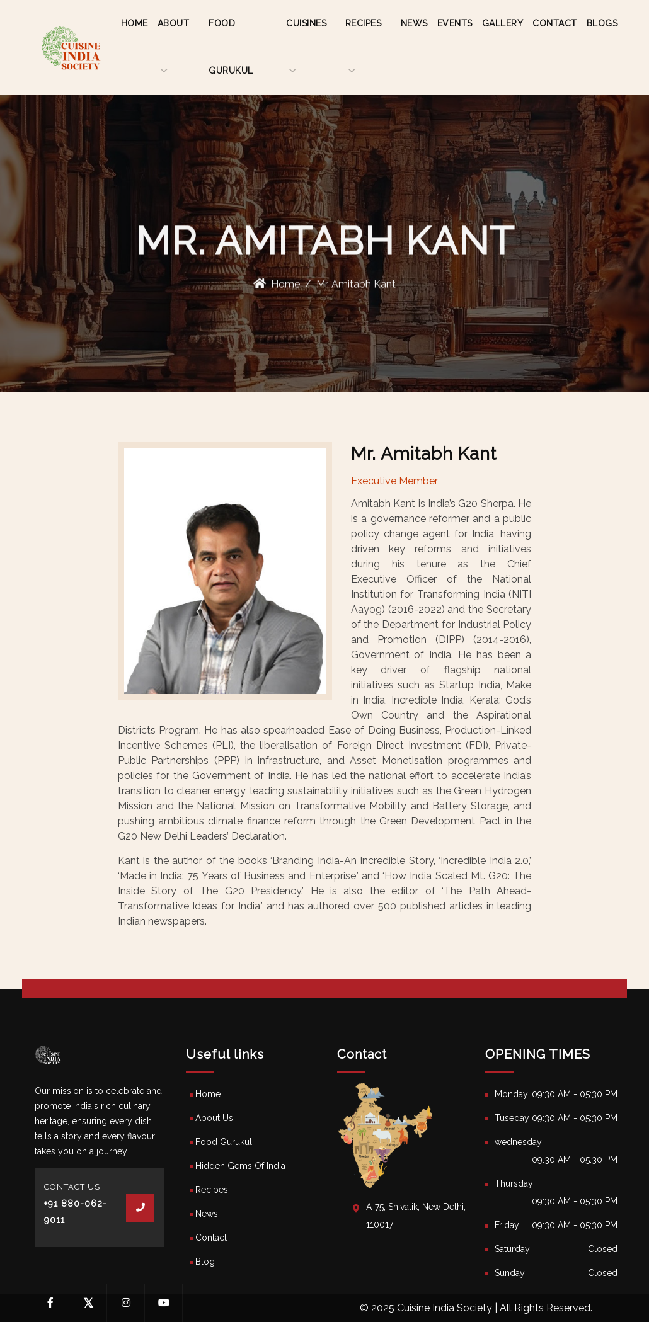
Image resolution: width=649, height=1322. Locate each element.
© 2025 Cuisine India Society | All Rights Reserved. (476, 1308)
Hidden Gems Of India (240, 1166)
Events (455, 23)
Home (134, 23)
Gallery (503, 23)
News (414, 23)
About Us (214, 1118)
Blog (205, 1261)
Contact (554, 23)
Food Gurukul (223, 1142)
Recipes (211, 1190)
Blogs (602, 23)
